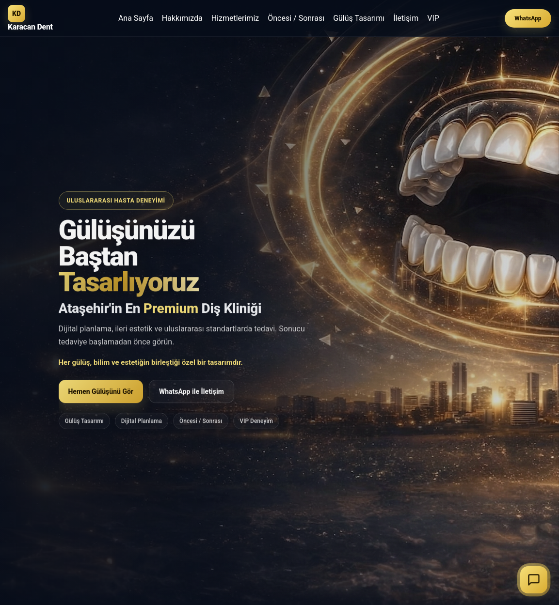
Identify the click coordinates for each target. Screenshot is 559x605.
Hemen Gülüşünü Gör (101, 393)
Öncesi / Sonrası (296, 18)
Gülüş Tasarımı (358, 18)
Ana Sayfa (135, 18)
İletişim (405, 18)
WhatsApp (527, 18)
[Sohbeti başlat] (533, 579)
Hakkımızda (182, 18)
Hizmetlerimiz (235, 18)
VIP (433, 18)
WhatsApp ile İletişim (191, 393)
